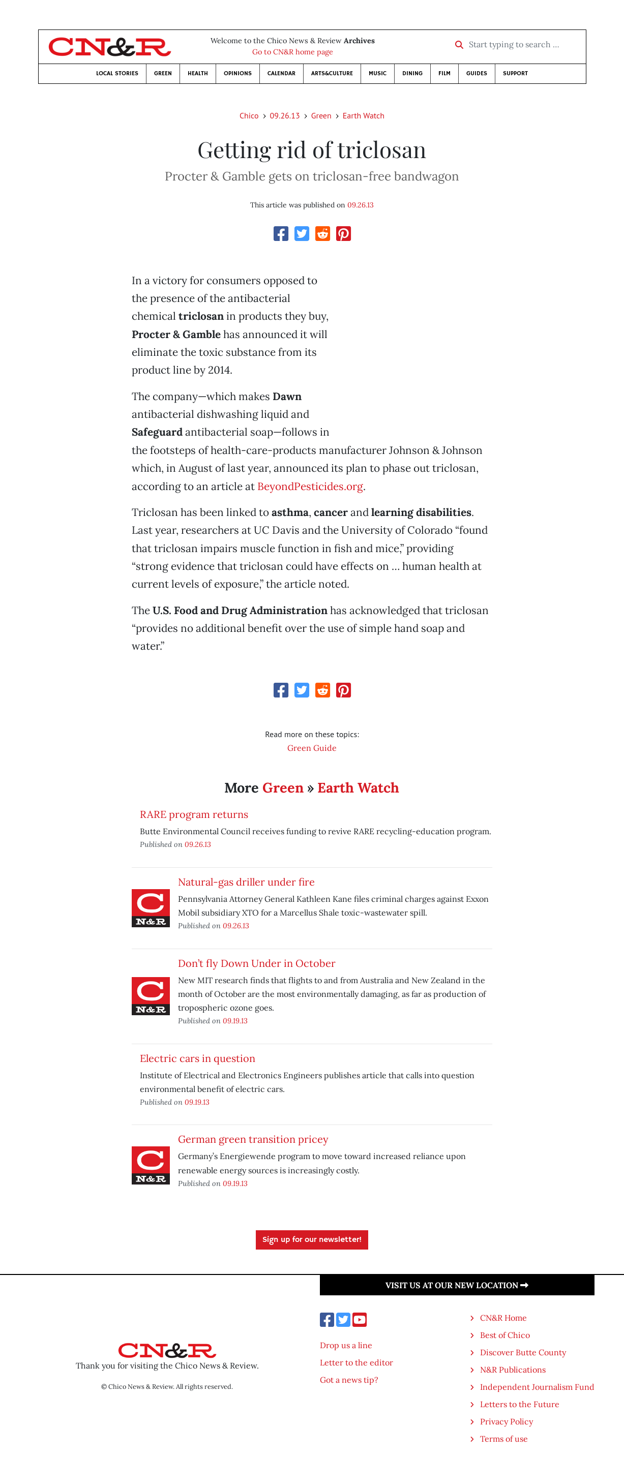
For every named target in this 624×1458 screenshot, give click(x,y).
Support (515, 73)
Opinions (238, 73)
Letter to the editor (356, 1362)
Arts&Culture (332, 73)
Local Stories (117, 73)
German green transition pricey (253, 1139)
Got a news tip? (349, 1380)
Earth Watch (363, 115)
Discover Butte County (523, 1352)
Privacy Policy (506, 1421)
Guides (476, 73)
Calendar (281, 73)
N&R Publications (513, 1369)
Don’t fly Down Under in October (257, 963)
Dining (412, 73)
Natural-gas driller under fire (246, 881)
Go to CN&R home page (292, 51)
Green (163, 73)
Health (198, 73)
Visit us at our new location (456, 1285)
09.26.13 (285, 115)
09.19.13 (235, 1020)
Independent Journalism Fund (537, 1387)
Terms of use (504, 1439)
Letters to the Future (519, 1404)
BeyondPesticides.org (310, 486)
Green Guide (312, 748)
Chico (249, 115)
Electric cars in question (197, 1058)
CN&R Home (503, 1318)
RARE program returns (194, 814)
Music (378, 73)
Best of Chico (505, 1335)
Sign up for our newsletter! (312, 1240)
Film (444, 73)
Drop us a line (346, 1345)
